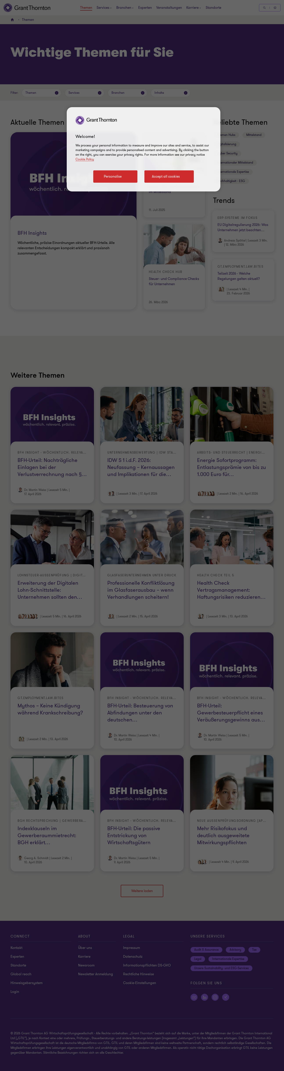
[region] (143, 149)
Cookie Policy (84, 159)
